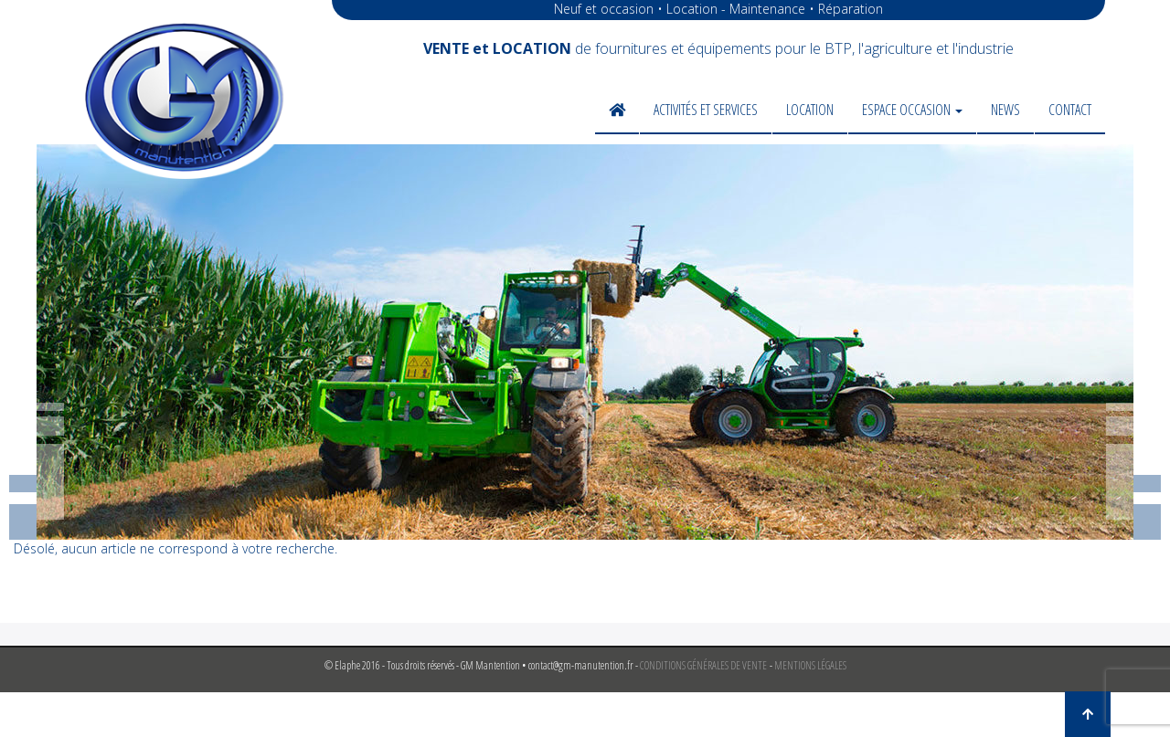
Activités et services (706, 110)
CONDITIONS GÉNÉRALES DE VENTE (703, 665)
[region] (585, 342)
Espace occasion (912, 110)
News (1005, 110)
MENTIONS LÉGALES (810, 665)
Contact (1069, 110)
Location (810, 110)
